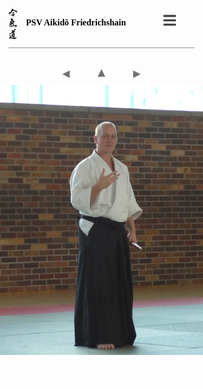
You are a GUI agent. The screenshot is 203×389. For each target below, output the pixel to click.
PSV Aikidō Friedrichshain (76, 22)
